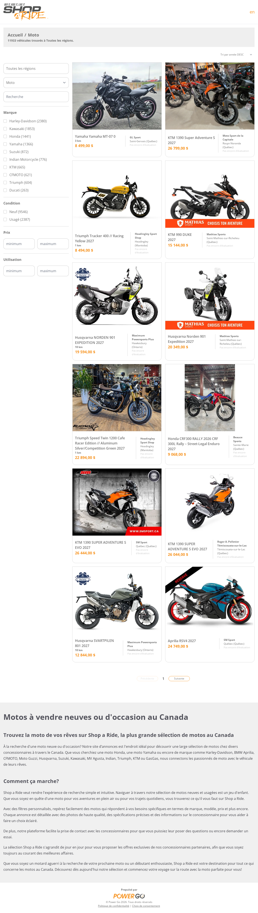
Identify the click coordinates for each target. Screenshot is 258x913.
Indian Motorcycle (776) (28, 159)
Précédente (147, 678)
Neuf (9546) (18, 211)
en (252, 12)
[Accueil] (25, 11)
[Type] (36, 82)
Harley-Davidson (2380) (28, 121)
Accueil (15, 35)
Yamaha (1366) (21, 144)
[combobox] (36, 68)
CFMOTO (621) (20, 174)
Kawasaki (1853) (22, 128)
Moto (33, 35)
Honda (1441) (20, 136)
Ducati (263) (19, 190)
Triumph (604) (20, 182)
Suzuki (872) (19, 151)
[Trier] (236, 54)
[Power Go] (129, 896)
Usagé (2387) (19, 219)
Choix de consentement (146, 906)
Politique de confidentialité (113, 906)
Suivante (179, 678)
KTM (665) (17, 167)
